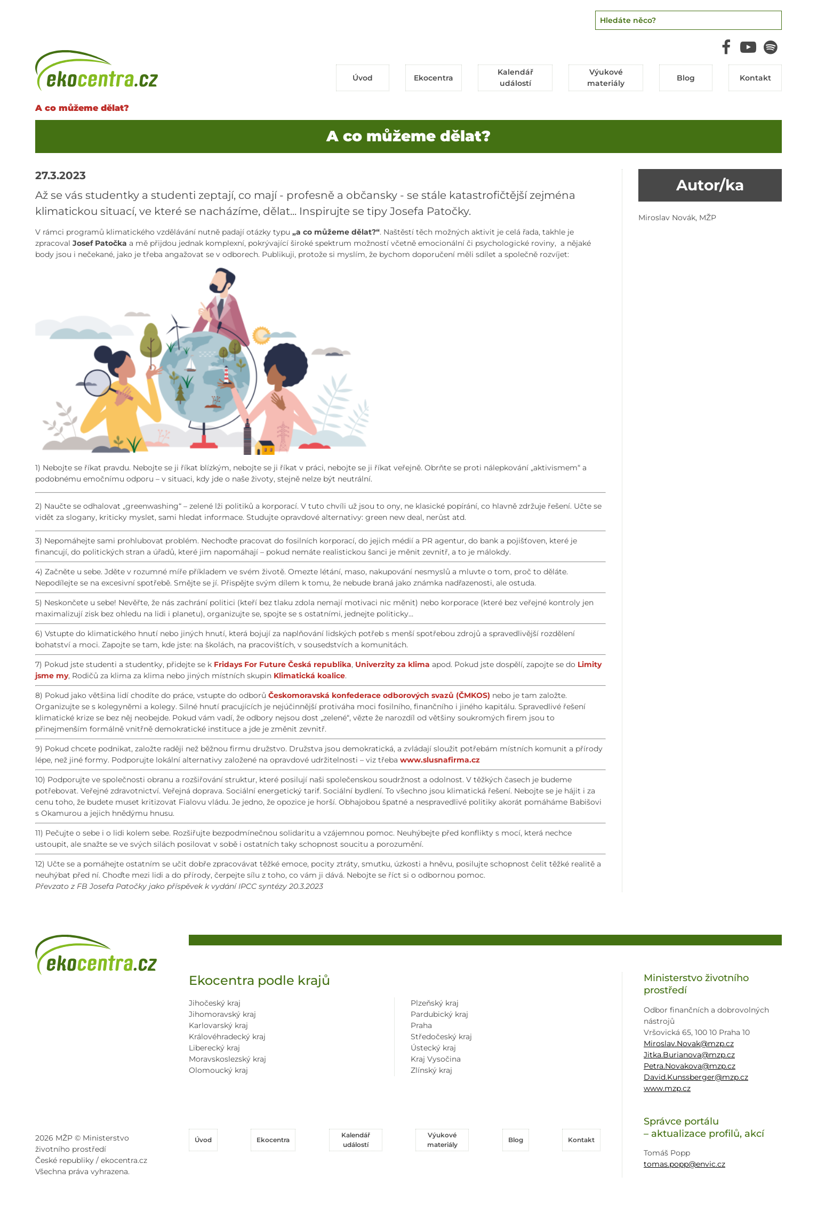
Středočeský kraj (441, 1036)
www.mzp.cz (667, 1088)
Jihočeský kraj (215, 1003)
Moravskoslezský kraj (227, 1059)
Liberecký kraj (214, 1048)
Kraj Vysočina (436, 1059)
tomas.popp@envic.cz (684, 1164)
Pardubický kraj (439, 1014)
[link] (282, 664)
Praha (421, 1025)
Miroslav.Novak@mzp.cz (689, 1043)
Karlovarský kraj (218, 1025)
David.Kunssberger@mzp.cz (696, 1077)
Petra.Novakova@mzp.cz (689, 1066)
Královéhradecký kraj (227, 1036)
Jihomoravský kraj (222, 1014)
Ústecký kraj (433, 1048)
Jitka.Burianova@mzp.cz (689, 1055)
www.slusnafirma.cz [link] (440, 760)
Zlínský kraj (431, 1070)
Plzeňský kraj (435, 1003)
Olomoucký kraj (218, 1070)
